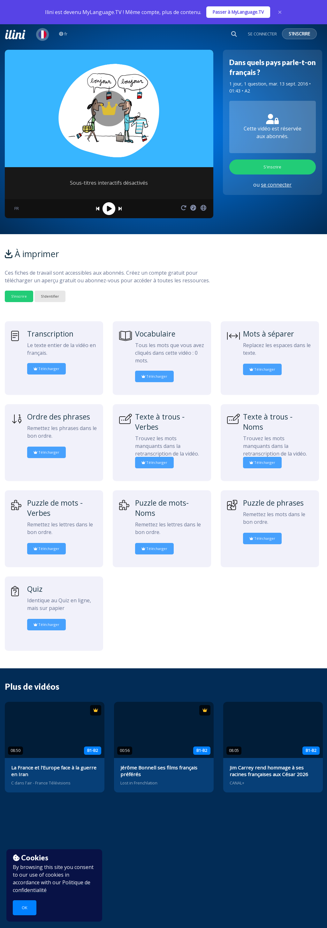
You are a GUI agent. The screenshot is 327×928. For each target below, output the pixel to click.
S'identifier (50, 296)
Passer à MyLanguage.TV (238, 12)
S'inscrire (272, 167)
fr (63, 34)
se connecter (276, 184)
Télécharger (46, 368)
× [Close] (280, 12)
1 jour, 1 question (247, 84)
